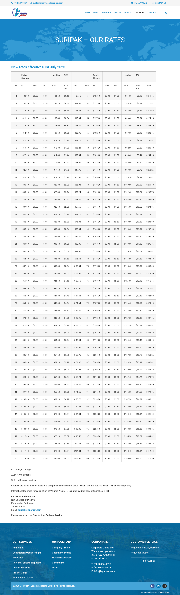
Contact (152, 12)
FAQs (127, 12)
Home (95, 12)
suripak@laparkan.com (29, 510)
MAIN (87, 12)
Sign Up (117, 12)
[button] (166, 13)
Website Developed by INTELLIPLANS (155, 592)
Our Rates (139, 12)
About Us (106, 12)
